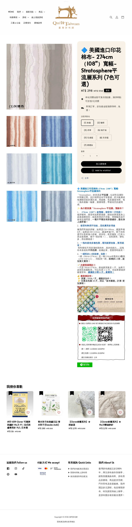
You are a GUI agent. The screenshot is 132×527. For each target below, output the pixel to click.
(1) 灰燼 (87, 122)
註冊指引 (27, 23)
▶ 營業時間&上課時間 (77, 472)
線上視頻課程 (37, 17)
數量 (83, 151)
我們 (19, 12)
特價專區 (13, 17)
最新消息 (30, 12)
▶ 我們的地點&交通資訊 (78, 469)
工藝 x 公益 (15, 23)
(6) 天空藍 (104, 137)
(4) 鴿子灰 (102, 130)
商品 (41, 12)
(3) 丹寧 (87, 130)
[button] (111, 17)
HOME (11, 11)
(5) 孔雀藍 (88, 137)
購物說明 (38, 23)
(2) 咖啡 (101, 122)
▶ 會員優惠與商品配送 (78, 476)
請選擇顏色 (85, 116)
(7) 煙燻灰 (88, 145)
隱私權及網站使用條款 (66, 521)
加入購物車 (101, 163)
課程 (24, 17)
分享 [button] (85, 178)
